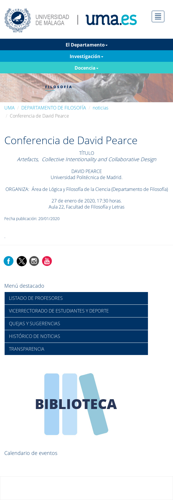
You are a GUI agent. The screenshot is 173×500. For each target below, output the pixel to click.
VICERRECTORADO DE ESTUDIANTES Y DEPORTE (59, 311)
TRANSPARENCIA (26, 349)
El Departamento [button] (87, 45)
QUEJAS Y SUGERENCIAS (34, 323)
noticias (100, 108)
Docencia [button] (86, 68)
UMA (9, 108)
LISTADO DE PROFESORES (36, 298)
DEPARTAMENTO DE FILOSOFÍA (53, 108)
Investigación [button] (86, 56)
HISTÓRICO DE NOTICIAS (34, 336)
